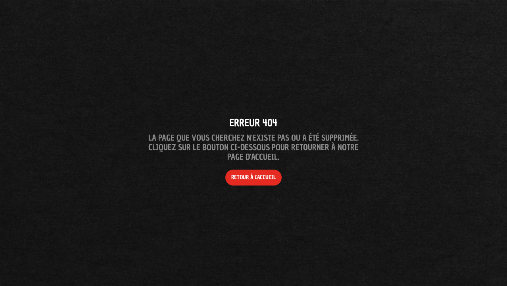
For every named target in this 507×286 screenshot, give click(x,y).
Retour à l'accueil (253, 177)
